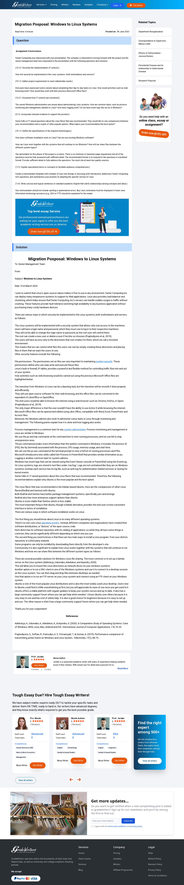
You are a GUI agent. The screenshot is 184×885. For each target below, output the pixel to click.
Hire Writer (37, 760)
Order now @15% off (44, 231)
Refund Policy (154, 845)
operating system (50, 522)
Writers (116, 851)
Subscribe (51, 812)
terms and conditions (40, 818)
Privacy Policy (154, 856)
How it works (84, 845)
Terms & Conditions (157, 862)
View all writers (26, 780)
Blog (80, 856)
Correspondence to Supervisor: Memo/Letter (152, 42)
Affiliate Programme (123, 856)
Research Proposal (147, 80)
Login (117, 5)
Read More (123, 668)
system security (104, 361)
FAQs (150, 839)
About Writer (21, 760)
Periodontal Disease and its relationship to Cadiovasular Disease (151, 68)
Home (81, 839)
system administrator (75, 429)
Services (82, 851)
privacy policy (59, 818)
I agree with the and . (42, 818)
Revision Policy (155, 851)
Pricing (116, 839)
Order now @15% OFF (153, 133)
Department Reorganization (151, 31)
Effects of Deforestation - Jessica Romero (150, 54)
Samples (117, 845)
